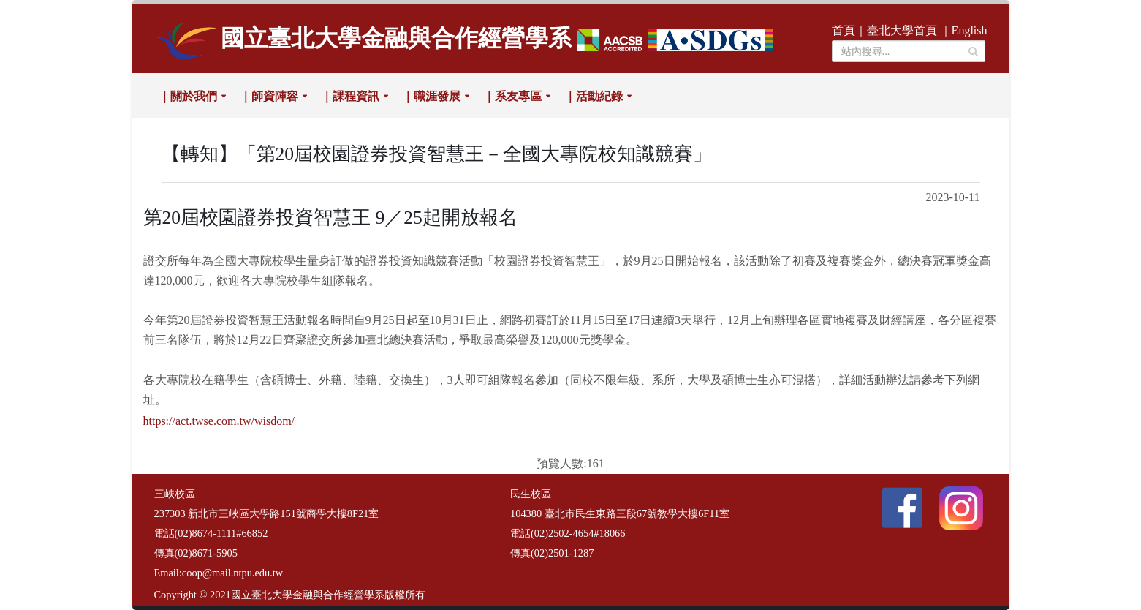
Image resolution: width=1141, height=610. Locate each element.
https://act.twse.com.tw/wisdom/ (219, 421)
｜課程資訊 (350, 96)
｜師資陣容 (269, 96)
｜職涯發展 (431, 96)
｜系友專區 (512, 96)
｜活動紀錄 (593, 96)
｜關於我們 (188, 96)
